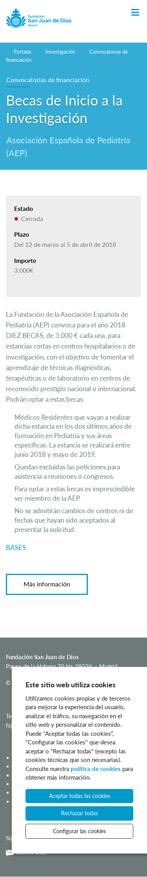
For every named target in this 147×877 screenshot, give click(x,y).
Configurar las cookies (79, 831)
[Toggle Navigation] (135, 12)
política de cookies (96, 768)
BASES (16, 547)
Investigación (60, 52)
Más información (47, 584)
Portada (22, 52)
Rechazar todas (79, 813)
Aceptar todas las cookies (79, 796)
